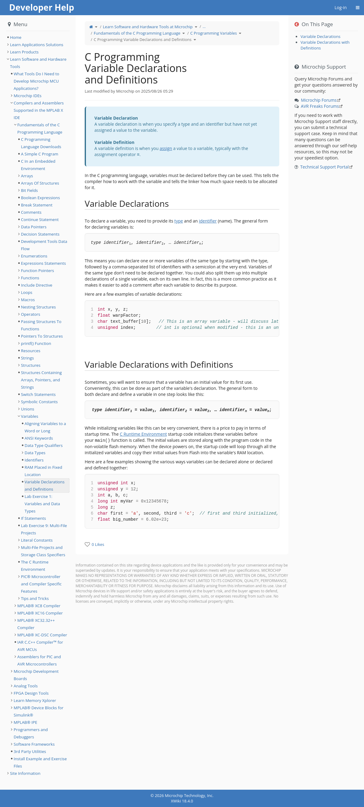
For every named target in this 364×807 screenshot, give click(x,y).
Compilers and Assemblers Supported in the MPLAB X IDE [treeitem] (39, 110)
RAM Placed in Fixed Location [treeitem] (43, 471)
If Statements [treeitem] (33, 518)
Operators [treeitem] (30, 314)
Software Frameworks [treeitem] (34, 744)
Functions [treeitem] (30, 278)
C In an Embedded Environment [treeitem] (38, 164)
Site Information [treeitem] (25, 773)
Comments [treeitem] (31, 212)
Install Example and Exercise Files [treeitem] (40, 762)
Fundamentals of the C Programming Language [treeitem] (39, 128)
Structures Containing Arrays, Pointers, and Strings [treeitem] (41, 380)
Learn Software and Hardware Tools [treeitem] (38, 62)
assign (166, 148)
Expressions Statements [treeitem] (43, 263)
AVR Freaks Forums (320, 106)
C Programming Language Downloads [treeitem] (41, 143)
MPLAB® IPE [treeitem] (25, 722)
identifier (208, 221)
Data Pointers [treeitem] (33, 227)
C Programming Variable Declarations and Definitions (143, 39)
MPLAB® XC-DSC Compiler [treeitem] (42, 635)
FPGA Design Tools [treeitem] (31, 693)
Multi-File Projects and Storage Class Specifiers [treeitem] (43, 551)
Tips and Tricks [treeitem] (35, 598)
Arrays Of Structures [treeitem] (40, 183)
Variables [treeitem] (29, 416)
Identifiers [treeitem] (34, 460)
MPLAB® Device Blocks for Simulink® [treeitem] (38, 711)
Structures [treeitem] (30, 365)
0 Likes (98, 544)
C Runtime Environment (143, 434)
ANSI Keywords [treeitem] (39, 438)
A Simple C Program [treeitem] (39, 154)
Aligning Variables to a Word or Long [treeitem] (45, 427)
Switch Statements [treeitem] (38, 394)
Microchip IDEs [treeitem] (28, 95)
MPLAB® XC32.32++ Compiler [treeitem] (36, 624)
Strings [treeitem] (27, 358)
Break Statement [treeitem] (37, 205)
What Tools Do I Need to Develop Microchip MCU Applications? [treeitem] (36, 81)
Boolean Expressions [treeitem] (40, 197)
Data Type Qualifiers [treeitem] (44, 445)
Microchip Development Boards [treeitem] (36, 675)
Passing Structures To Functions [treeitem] (41, 325)
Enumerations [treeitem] (34, 256)
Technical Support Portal (324, 167)
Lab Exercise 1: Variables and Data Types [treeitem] (42, 504)
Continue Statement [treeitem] (40, 219)
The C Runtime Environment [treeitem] (35, 565)
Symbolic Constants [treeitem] (39, 401)
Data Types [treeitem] (35, 452)
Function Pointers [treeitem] (37, 270)
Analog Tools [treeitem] (26, 686)
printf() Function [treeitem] (36, 343)
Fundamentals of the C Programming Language (137, 33)
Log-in (341, 7)
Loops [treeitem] (26, 292)
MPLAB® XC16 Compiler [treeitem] (40, 613)
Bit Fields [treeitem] (29, 190)
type (178, 221)
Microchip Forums (319, 100)
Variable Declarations (321, 36)
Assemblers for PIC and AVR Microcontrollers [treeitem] (39, 660)
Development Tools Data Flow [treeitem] (44, 245)
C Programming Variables (213, 33)
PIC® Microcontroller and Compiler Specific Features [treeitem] (41, 584)
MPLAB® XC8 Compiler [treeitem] (38, 605)
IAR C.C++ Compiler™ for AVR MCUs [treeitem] (40, 645)
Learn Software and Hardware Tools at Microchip (148, 26)
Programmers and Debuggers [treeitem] (31, 733)
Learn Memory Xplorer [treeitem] (35, 700)
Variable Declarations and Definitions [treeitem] (45, 485)
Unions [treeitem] (27, 409)
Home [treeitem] (16, 37)
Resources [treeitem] (30, 350)
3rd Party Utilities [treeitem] (30, 751)
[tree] (38, 37)
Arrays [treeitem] (27, 176)
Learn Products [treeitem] (24, 52)
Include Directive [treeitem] (36, 285)
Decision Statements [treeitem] (40, 234)
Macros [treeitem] (28, 299)
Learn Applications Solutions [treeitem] (36, 44)
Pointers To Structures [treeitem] (42, 336)
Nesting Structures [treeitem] (38, 307)
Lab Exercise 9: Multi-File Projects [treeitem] (44, 529)
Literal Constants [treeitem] (37, 540)
